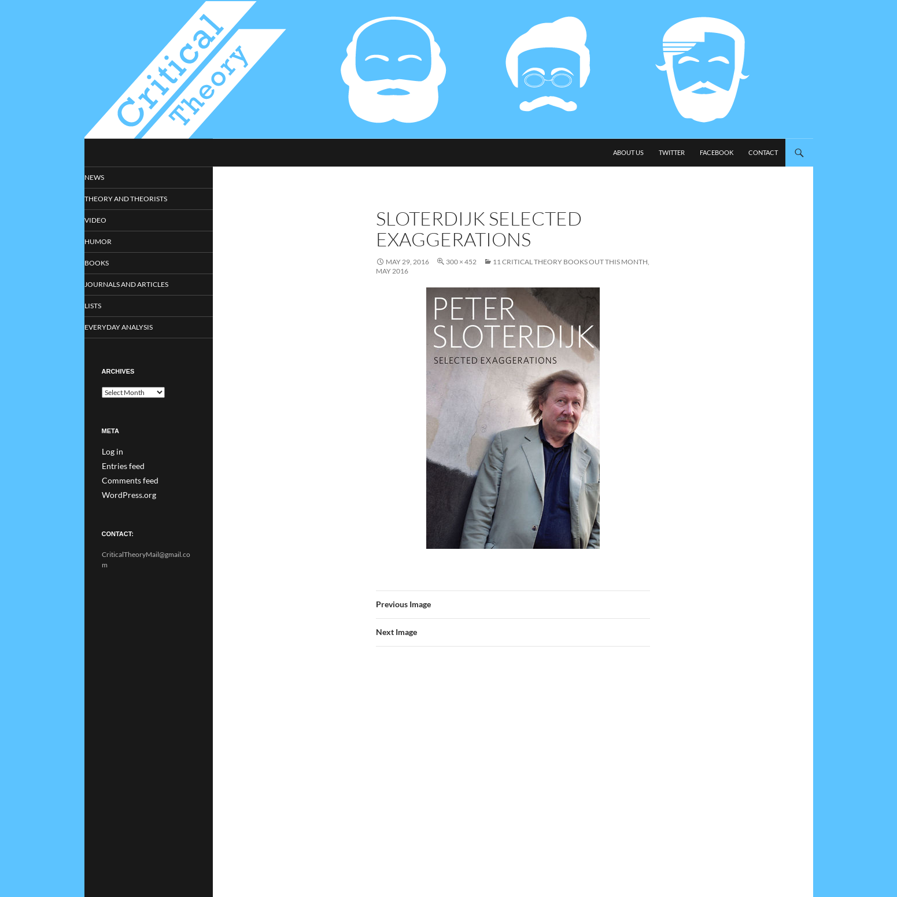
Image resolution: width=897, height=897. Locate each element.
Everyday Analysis (132, 329)
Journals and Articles (140, 286)
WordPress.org (125, 495)
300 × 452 (461, 261)
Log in (111, 453)
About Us (628, 152)
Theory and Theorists (138, 199)
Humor (114, 242)
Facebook (716, 152)
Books (113, 264)
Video (111, 220)
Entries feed (120, 467)
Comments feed (125, 481)
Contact (763, 152)
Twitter (672, 152)
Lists (109, 307)
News (111, 177)
